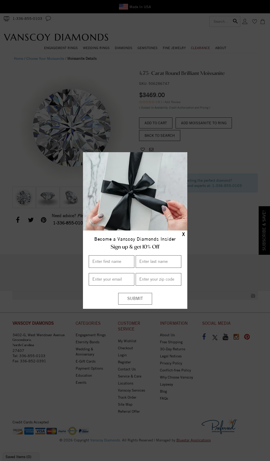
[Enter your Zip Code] (158, 279)
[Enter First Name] (111, 261)
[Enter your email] (111, 279)
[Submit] (135, 299)
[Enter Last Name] (158, 261)
